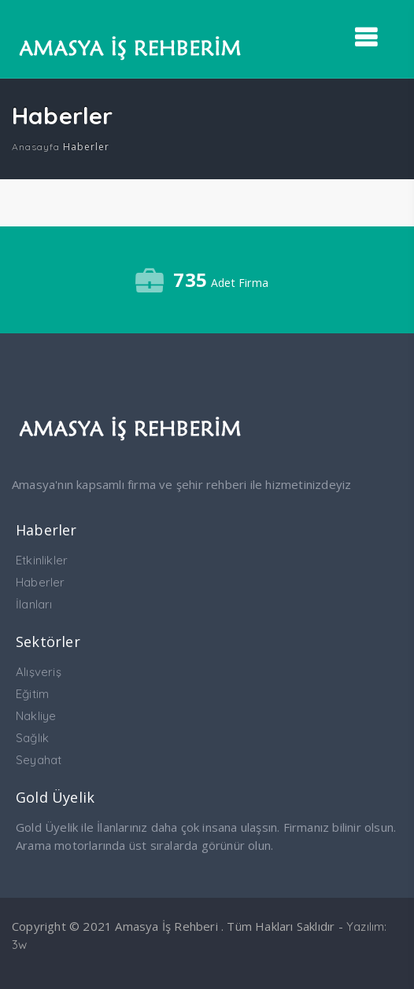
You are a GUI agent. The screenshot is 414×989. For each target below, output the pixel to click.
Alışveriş (38, 671)
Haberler (40, 582)
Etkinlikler (42, 560)
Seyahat (38, 759)
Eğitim (32, 693)
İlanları (34, 604)
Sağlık (32, 737)
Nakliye (36, 715)
